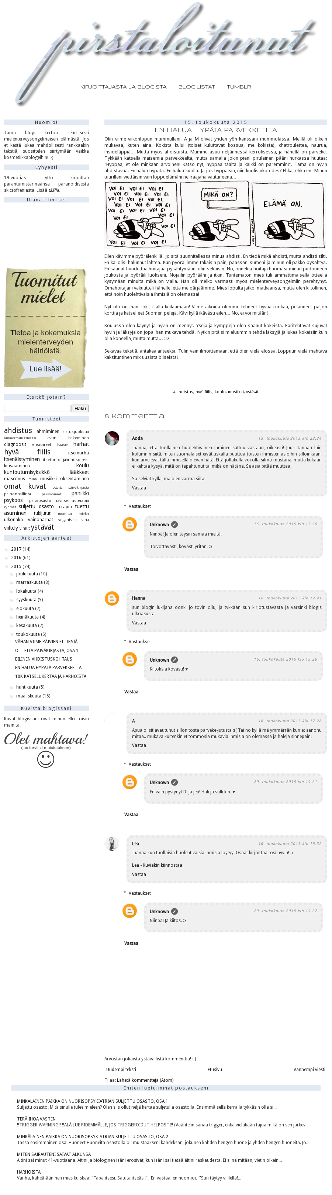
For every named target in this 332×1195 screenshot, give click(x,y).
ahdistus (185, 391)
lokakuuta (27, 591)
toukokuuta (28, 634)
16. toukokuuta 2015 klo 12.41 (290, 598)
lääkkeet (79, 472)
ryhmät (10, 507)
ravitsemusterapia (72, 500)
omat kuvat (25, 486)
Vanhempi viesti (309, 1069)
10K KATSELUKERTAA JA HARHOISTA (50, 676)
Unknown (159, 524)
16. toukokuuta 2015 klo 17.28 (290, 721)
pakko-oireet (51, 494)
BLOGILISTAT (197, 87)
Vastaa (139, 488)
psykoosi (14, 500)
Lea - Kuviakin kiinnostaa (157, 865)
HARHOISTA (29, 1172)
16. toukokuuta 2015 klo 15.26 (285, 524)
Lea (135, 843)
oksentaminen (74, 478)
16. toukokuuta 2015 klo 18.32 (290, 844)
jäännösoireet (76, 459)
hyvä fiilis (204, 391)
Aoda (137, 438)
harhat (81, 444)
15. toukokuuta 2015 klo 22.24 (290, 438)
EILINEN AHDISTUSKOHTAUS (43, 659)
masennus (14, 478)
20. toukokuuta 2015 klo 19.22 (285, 911)
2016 (17, 557)
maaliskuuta (29, 696)
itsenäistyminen (22, 459)
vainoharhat (40, 519)
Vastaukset (140, 506)
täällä (53, 190)
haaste (62, 445)
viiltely (11, 528)
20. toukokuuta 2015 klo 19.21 (285, 782)
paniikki (80, 493)
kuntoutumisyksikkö (27, 472)
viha (85, 519)
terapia (65, 506)
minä (32, 479)
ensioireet (41, 444)
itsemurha (78, 453)
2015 (17, 566)
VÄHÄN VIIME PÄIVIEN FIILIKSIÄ (46, 641)
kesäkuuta (27, 625)
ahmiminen (48, 431)
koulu (220, 391)
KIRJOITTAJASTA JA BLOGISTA (123, 87)
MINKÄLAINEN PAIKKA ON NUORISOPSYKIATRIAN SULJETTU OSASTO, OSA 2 (92, 1136)
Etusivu (215, 1069)
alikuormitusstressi (20, 438)
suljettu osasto (36, 506)
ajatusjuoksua (76, 431)
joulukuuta (27, 573)
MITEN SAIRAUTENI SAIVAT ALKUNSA (54, 1154)
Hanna (138, 598)
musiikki (236, 391)
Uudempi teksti (121, 1069)
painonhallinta (17, 494)
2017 (17, 549)
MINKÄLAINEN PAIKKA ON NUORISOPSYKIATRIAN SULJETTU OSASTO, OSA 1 (92, 1101)
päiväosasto (40, 500)
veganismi (67, 519)
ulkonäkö (13, 519)
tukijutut (42, 513)
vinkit (25, 528)
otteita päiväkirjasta (71, 487)
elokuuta (25, 608)
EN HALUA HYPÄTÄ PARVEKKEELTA (48, 667)
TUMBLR (239, 87)
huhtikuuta (27, 687)
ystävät (252, 391)
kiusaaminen (17, 465)
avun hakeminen (68, 438)
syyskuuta (27, 599)
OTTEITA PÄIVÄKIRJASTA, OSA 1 (47, 650)
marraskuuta (30, 582)
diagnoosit (15, 444)
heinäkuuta (28, 617)
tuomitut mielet (73, 514)
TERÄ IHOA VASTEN (36, 1119)
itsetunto (51, 459)
